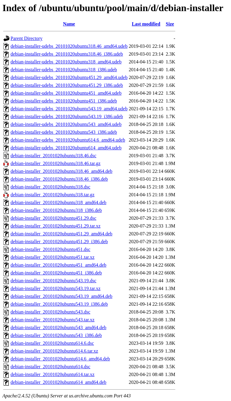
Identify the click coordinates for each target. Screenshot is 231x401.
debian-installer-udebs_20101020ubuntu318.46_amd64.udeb (69, 46)
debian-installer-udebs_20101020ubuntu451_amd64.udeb (66, 93)
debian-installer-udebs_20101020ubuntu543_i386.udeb (64, 132)
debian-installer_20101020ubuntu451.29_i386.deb (59, 241)
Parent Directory (26, 38)
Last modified (146, 23)
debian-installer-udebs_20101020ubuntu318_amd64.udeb (66, 61)
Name (69, 23)
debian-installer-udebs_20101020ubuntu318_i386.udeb (64, 69)
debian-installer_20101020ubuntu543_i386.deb (56, 335)
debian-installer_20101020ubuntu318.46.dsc (53, 155)
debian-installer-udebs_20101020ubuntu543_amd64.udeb (66, 124)
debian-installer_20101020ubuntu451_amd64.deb (58, 265)
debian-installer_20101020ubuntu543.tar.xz (52, 319)
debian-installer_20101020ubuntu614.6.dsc (52, 343)
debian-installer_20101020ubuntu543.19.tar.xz (55, 288)
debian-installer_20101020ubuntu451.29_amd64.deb (61, 233)
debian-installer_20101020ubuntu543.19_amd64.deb (61, 296)
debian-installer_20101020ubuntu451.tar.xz (52, 257)
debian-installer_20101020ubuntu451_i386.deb (56, 272)
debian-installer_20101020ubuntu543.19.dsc (53, 280)
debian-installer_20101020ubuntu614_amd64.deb (58, 382)
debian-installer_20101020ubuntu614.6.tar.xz (54, 351)
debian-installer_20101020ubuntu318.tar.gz (52, 194)
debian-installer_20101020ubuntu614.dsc (50, 366)
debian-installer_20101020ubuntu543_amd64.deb (58, 327)
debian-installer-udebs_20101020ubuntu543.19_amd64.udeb (69, 108)
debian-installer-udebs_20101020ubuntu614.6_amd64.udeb (68, 139)
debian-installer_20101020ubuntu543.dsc (50, 311)
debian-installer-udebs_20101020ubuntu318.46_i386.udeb (67, 54)
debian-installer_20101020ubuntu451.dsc (50, 249)
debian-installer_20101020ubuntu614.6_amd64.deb (60, 358)
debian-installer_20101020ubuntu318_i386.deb (56, 210)
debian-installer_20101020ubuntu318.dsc (50, 186)
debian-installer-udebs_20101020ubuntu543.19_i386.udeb (67, 116)
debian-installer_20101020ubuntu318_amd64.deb (58, 202)
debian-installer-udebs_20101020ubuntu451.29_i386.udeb (67, 85)
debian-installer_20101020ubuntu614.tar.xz (52, 374)
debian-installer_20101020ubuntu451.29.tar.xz (55, 225)
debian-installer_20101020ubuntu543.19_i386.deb (59, 304)
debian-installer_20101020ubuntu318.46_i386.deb (59, 179)
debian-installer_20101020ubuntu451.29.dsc (53, 218)
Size (170, 23)
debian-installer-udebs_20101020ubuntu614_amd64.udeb (66, 147)
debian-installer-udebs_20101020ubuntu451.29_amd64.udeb (69, 77)
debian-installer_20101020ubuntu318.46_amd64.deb (61, 171)
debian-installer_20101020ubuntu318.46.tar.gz (55, 163)
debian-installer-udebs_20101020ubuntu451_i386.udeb (64, 100)
